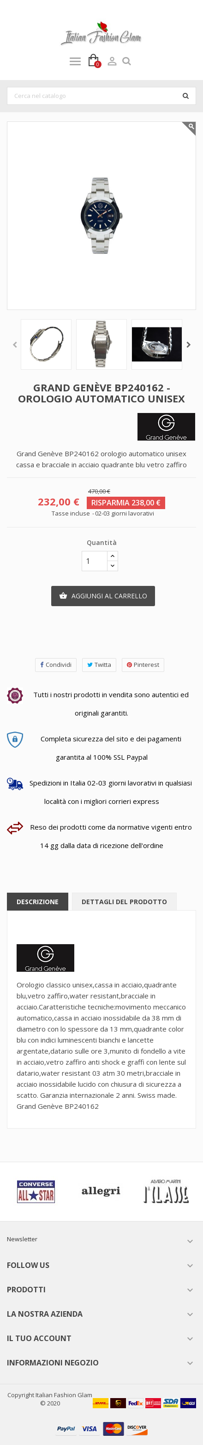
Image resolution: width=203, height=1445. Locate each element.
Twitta (99, 664)
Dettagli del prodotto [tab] (124, 901)
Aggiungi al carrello (103, 596)
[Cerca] (101, 96)
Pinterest (143, 664)
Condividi (56, 664)
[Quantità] (94, 561)
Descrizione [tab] (38, 901)
